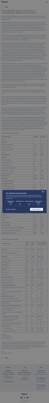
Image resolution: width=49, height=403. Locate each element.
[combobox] (42, 191)
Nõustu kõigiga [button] (36, 209)
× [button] (44, 191)
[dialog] (24, 201)
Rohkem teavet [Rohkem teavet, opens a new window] (9, 198)
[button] (11, 209)
